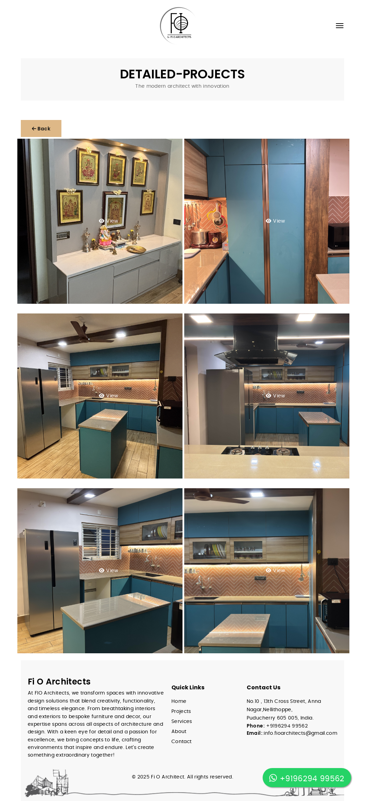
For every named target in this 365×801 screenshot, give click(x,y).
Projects (181, 711)
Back (41, 128)
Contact (181, 741)
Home (178, 701)
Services (181, 721)
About (179, 731)
